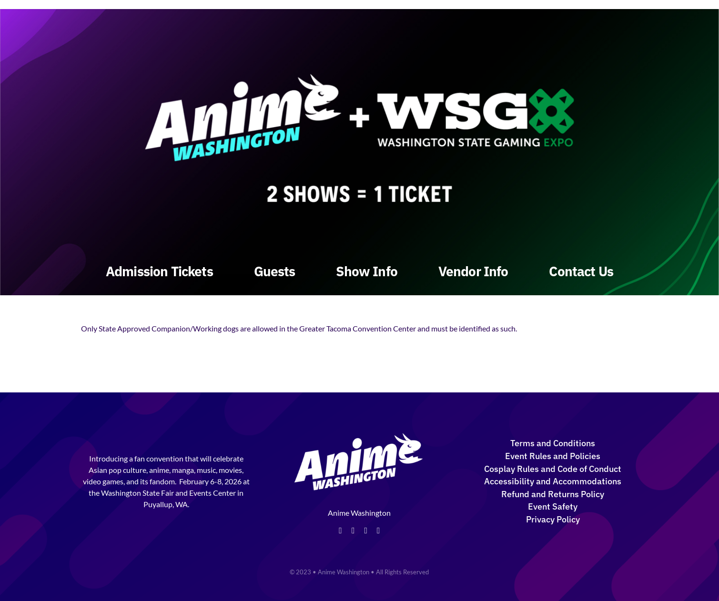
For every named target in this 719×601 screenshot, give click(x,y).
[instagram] (365, 530)
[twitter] (353, 530)
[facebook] (340, 530)
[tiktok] (378, 530)
